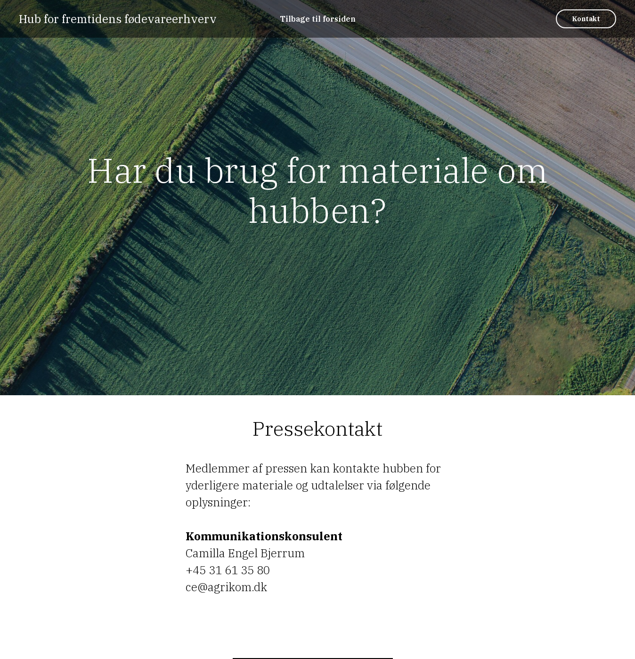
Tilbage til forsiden (318, 19)
